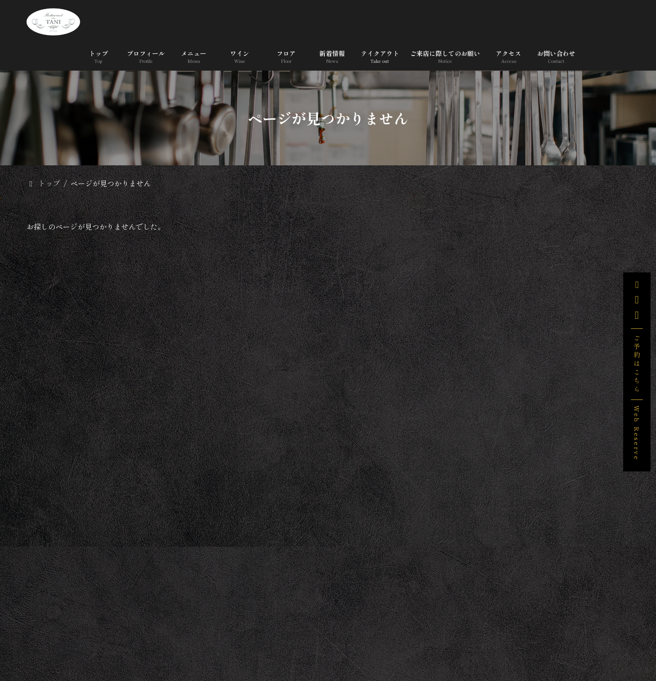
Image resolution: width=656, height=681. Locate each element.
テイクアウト (404, 645)
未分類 (505, 512)
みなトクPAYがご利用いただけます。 (585, 356)
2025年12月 (513, 591)
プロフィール (140, 645)
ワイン (250, 645)
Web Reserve (636, 433)
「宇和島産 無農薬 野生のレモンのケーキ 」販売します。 (586, 261)
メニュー (200, 645)
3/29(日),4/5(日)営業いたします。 (587, 309)
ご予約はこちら (636, 364)
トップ (84, 645)
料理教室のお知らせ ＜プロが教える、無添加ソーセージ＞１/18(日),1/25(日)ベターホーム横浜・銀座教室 (587, 411)
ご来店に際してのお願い (490, 645)
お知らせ (509, 489)
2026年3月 (511, 567)
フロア (295, 645)
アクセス (568, 645)
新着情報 (344, 645)
